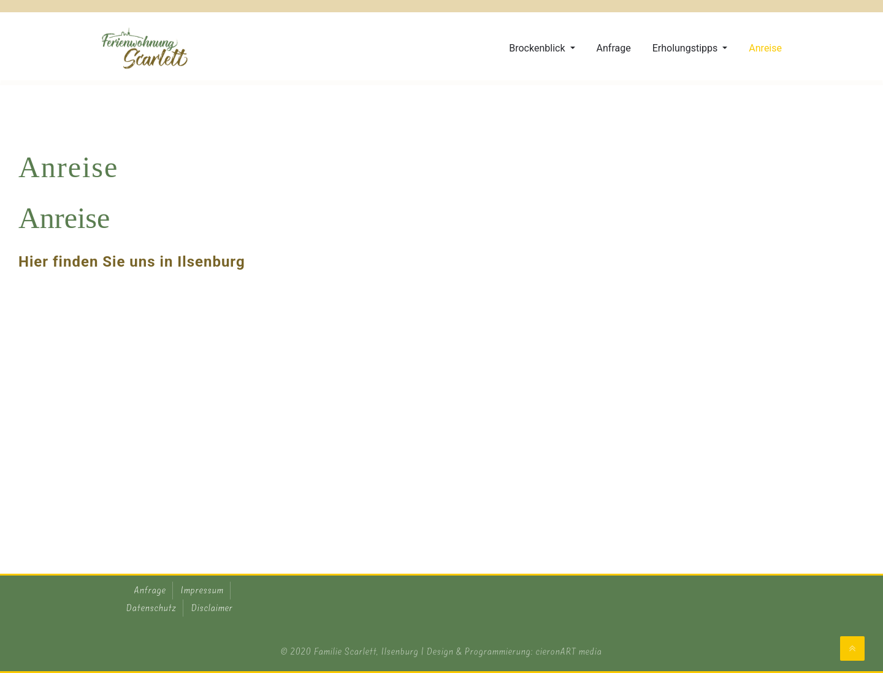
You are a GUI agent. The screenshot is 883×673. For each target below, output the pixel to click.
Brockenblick (538, 48)
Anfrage (614, 48)
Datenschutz (151, 607)
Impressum (202, 590)
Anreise (765, 48)
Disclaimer (212, 607)
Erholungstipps (686, 48)
